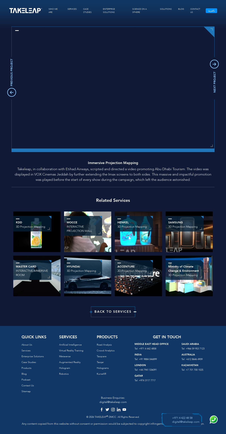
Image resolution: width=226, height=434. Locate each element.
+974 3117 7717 (147, 380)
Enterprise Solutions (33, 356)
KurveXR (101, 374)
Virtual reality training (71, 350)
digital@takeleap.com (113, 402)
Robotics (64, 374)
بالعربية (211, 10)
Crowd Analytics (106, 350)
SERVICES (72, 9)
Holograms (103, 368)
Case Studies (29, 362)
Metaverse (65, 356)
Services (26, 350)
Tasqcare (101, 356)
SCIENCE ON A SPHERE (139, 11)
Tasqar (100, 362)
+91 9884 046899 (148, 359)
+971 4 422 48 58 (182, 418)
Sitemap (26, 391)
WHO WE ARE (53, 11)
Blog (24, 374)
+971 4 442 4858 (147, 348)
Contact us (28, 385)
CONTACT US (195, 11)
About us (27, 344)
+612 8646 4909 (194, 359)
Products (26, 368)
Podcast (26, 379)
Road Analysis (104, 344)
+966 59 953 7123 (195, 348)
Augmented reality (70, 362)
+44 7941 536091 (148, 369)
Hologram (64, 368)
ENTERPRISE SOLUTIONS (109, 11)
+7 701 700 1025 (194, 369)
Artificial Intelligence (70, 344)
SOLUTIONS (166, 9)
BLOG (181, 9)
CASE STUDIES (87, 11)
